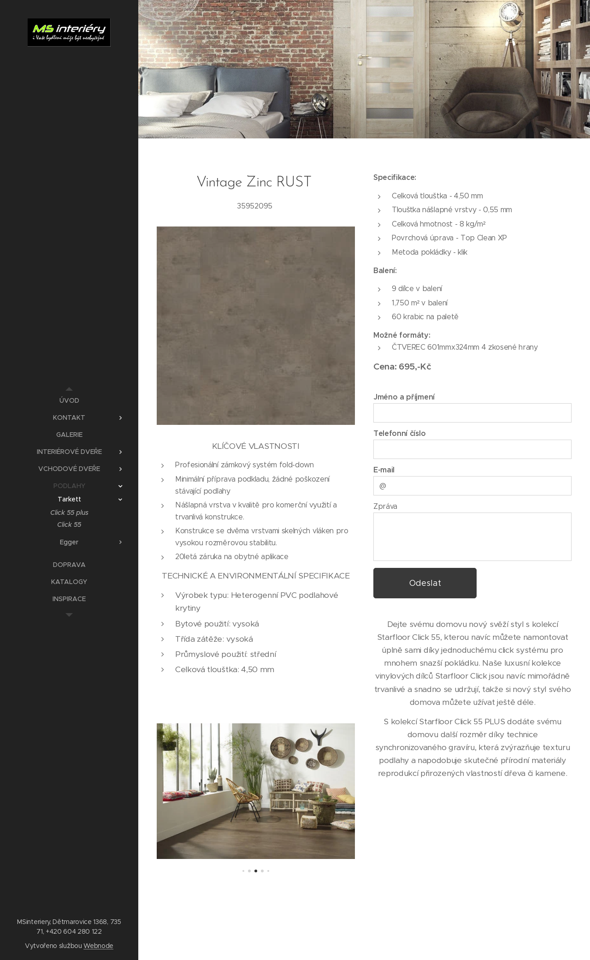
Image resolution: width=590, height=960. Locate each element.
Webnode (98, 946)
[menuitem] (69, 400)
